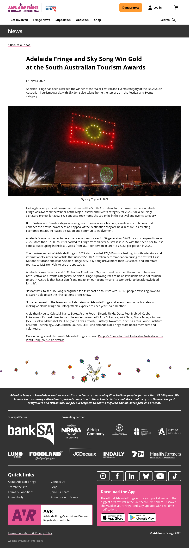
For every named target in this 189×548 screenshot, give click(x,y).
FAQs (54, 487)
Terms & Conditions (21, 492)
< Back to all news (19, 45)
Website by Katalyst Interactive (25, 540)
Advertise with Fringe (64, 497)
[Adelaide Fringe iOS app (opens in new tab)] (113, 517)
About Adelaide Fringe (22, 482)
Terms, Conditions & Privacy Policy (30, 533)
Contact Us (58, 482)
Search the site (17, 487)
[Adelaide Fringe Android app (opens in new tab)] (142, 517)
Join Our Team (60, 492)
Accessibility (15, 497)
